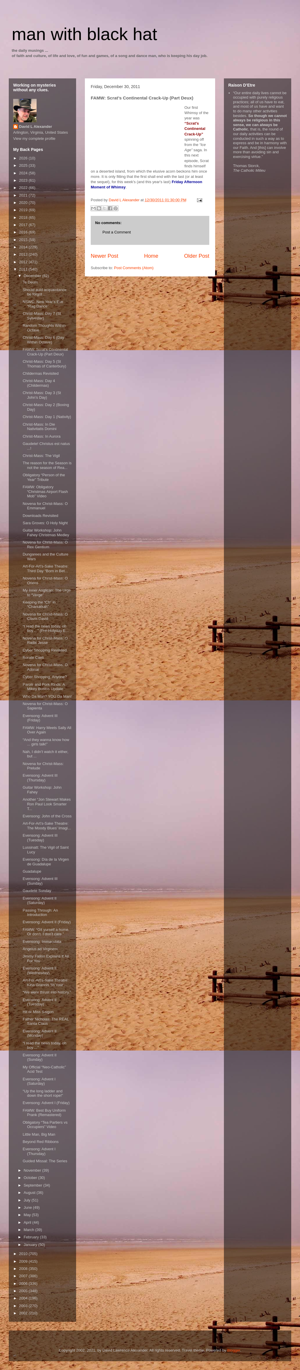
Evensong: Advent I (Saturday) (39, 1081)
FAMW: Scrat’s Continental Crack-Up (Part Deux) (45, 351)
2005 (24, 1291)
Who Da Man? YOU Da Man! (47, 696)
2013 (24, 254)
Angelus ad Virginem (40, 949)
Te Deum (30, 282)
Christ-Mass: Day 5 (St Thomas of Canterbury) (44, 363)
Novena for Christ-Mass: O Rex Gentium (45, 544)
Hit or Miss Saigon (38, 1012)
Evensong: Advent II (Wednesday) (39, 970)
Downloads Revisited (40, 515)
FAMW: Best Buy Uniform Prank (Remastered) (44, 1112)
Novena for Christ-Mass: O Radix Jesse (45, 640)
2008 (24, 1268)
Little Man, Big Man (39, 1134)
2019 (24, 210)
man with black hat (84, 34)
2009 (24, 1261)
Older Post (196, 256)
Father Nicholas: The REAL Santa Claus (46, 1021)
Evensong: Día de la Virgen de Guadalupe (46, 861)
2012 (24, 262)
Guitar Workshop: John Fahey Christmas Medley (46, 532)
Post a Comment (116, 232)
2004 (24, 1298)
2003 (24, 1306)
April (28, 1222)
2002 (24, 1313)
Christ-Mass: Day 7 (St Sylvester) (42, 315)
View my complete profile (34, 138)
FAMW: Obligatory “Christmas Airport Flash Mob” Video (45, 491)
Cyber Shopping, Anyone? (45, 677)
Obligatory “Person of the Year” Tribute (44, 477)
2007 (24, 1276)
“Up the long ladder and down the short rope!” (43, 1093)
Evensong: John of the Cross (47, 816)
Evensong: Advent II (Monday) (39, 1033)
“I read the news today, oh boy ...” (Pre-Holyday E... (45, 628)
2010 (24, 1254)
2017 (24, 225)
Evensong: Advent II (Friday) (47, 922)
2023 (24, 180)
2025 (24, 165)
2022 (24, 187)
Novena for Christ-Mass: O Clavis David (45, 616)
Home (151, 256)
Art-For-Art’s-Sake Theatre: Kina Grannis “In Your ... (45, 982)
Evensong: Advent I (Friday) (46, 1103)
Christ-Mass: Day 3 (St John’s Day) (42, 395)
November (33, 1170)
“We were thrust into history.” (47, 992)
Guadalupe (32, 871)
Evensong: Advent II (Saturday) (39, 900)
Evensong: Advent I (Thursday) (39, 1151)
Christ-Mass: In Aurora (41, 436)
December (33, 276)
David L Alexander (35, 126)
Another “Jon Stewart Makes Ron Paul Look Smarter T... (47, 804)
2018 (24, 217)
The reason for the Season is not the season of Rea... (47, 465)
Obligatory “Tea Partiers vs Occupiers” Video (45, 1124)
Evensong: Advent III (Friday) (40, 718)
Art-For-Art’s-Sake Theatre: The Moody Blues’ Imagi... (47, 825)
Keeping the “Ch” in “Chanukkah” (39, 604)
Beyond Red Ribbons (41, 1141)
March (29, 1230)
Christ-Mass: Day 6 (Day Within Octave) (43, 339)
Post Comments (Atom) (134, 268)
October (31, 1177)
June (28, 1207)
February (32, 1237)
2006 (24, 1283)
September (33, 1185)
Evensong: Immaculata (42, 941)
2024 (24, 173)
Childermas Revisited (41, 373)
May (28, 1215)
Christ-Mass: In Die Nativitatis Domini (39, 426)
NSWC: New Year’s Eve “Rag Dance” (43, 304)
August (30, 1192)
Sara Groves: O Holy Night (45, 523)
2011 (24, 269)
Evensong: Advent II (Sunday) (39, 1057)
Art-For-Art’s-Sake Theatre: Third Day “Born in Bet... (45, 568)
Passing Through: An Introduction (40, 912)
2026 (24, 158)
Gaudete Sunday (37, 890)
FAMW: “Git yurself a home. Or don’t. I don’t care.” (46, 931)
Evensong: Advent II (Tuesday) (39, 1002)
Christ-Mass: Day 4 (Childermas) (39, 383)
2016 (24, 232)
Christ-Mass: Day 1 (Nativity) (47, 417)
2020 (24, 202)
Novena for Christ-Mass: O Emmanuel (45, 505)
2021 (24, 195)
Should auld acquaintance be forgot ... (44, 292)
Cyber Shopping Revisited (44, 650)
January (31, 1244)
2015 (24, 240)
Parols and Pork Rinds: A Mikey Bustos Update (44, 686)
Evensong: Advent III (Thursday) (40, 777)
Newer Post (104, 256)
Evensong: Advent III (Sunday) (40, 881)
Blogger (233, 1350)
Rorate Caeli (33, 657)
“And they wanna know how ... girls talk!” (46, 742)
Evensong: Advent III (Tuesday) (40, 837)
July (28, 1200)
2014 (24, 247)
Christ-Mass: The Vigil (41, 455)
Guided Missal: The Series (45, 1161)
